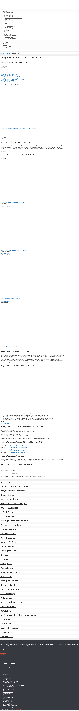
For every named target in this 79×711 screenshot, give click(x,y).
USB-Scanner (6, 636)
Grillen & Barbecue (10, 26)
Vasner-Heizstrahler (7, 690)
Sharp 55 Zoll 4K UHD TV (12, 602)
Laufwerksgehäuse (9, 628)
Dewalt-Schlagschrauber (8, 686)
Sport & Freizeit (7, 46)
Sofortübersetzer (8, 606)
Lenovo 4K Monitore (9, 589)
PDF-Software (6, 568)
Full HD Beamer (7, 537)
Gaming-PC (5, 610)
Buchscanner (6, 555)
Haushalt (5, 43)
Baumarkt (5, 11)
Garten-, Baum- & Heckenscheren (13, 18)
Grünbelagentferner (10, 28)
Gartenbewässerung (10, 20)
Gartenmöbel (8, 22)
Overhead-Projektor (9, 499)
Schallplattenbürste (9, 580)
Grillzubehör (8, 27)
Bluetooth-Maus (7, 495)
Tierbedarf (5, 48)
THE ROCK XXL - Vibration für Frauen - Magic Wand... (12, 202)
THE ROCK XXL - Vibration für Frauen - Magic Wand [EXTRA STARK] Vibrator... (18, 128)
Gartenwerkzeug (9, 24)
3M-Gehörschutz (7, 678)
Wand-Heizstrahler (7, 696)
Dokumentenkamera (10, 572)
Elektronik (5, 42)
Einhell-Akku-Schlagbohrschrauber (11, 684)
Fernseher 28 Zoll (8, 533)
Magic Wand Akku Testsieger (7, 80)
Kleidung (5, 45)
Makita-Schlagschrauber (8, 689)
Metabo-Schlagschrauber (9, 682)
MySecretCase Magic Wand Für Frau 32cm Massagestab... (13, 250)
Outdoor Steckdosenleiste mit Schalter (18, 615)
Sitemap (2, 655)
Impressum (3, 654)
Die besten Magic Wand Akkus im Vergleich (11, 73)
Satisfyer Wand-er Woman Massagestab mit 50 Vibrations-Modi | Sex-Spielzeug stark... (20, 413)
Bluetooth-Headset (9, 507)
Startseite (2, 53)
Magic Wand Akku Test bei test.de (17, 445)
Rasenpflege (8, 34)
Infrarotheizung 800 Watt (9, 700)
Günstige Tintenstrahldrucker (14, 520)
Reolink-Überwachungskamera (15, 486)
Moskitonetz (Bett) (7, 704)
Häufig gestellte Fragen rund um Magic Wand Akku (12, 78)
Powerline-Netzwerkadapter (13, 503)
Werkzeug (8, 39)
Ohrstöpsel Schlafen (7, 677)
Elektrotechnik (9, 14)
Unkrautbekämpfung (10, 38)
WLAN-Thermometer (8, 680)
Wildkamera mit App (10, 529)
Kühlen (7, 31)
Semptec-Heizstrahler (8, 697)
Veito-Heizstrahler (7, 693)
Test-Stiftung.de (17, 709)
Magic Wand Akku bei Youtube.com (18, 452)
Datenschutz (3, 653)
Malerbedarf (8, 33)
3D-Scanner (5, 619)
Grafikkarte (5, 623)
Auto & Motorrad (7, 9)
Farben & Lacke (9, 15)
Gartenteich (8, 23)
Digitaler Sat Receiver (10, 542)
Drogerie (5, 41)
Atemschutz (5, 674)
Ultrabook (5, 559)
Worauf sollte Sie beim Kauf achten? (9, 75)
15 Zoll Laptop (6, 576)
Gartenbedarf (8, 19)
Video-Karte (6, 632)
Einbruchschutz (9, 12)
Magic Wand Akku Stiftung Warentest (9, 81)
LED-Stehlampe (7, 593)
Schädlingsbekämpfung (11, 35)
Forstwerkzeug (9, 16)
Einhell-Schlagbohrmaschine (9, 688)
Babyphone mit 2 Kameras (12, 490)
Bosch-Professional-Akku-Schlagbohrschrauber (14, 685)
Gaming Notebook (8, 550)
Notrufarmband (7, 585)
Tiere (4, 49)
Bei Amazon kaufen (5, 138)
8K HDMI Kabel (7, 516)
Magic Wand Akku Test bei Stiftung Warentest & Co (12, 79)
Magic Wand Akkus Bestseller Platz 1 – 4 (10, 74)
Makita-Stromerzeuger (8, 707)
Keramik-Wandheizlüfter (8, 694)
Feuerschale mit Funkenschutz (10, 675)
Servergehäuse (7, 546)
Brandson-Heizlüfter (8, 692)
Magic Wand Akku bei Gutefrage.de (18, 450)
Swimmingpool (9, 37)
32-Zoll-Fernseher (8, 512)
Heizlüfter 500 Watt (7, 699)
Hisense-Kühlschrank (8, 701)
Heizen (7, 30)
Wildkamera (6, 598)
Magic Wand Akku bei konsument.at (18, 449)
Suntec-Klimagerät (7, 703)
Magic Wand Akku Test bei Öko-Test (18, 447)
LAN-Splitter (6, 563)
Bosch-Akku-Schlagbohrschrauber (11, 681)
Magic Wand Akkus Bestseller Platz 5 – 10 (10, 76)
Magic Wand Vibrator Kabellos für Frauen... (10, 298)
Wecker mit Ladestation (11, 525)
